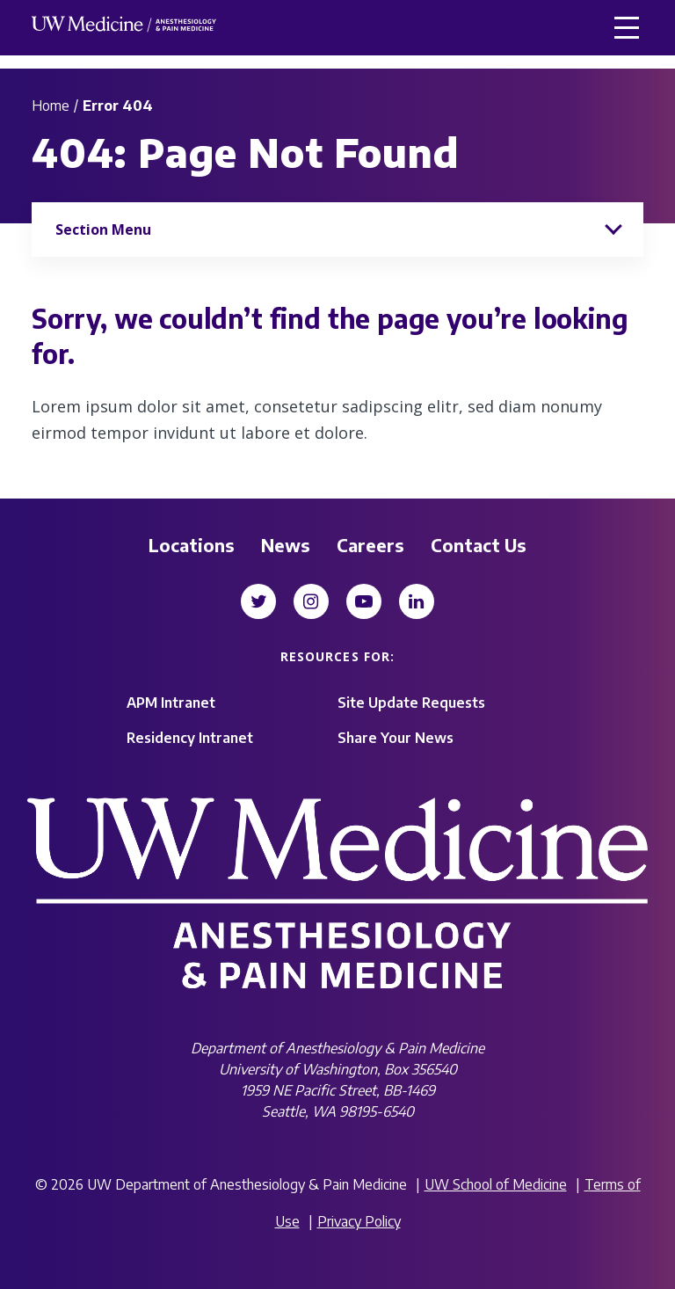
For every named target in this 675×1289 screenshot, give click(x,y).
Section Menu (103, 229)
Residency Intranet (190, 737)
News (285, 545)
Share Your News (396, 737)
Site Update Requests (411, 702)
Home (50, 105)
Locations (192, 545)
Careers (370, 545)
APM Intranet (171, 702)
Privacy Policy (359, 1221)
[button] (626, 28)
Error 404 (118, 105)
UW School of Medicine (496, 1184)
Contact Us (478, 545)
